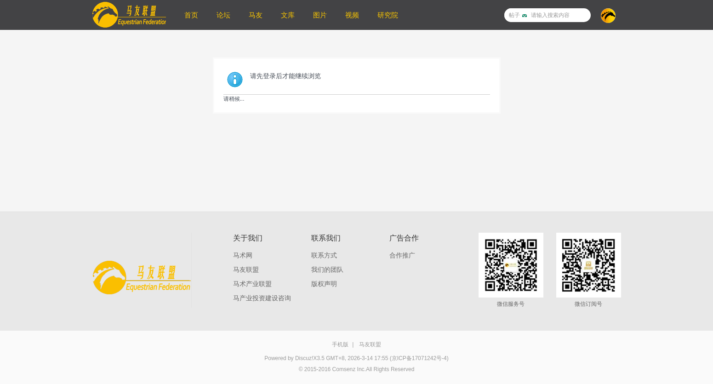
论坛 (223, 15)
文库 (288, 15)
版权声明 (324, 283)
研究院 (387, 15)
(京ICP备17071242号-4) (419, 358)
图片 (320, 15)
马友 (255, 15)
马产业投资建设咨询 (262, 298)
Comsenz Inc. (349, 369)
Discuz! (304, 358)
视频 (352, 15)
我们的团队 (327, 269)
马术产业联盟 (252, 283)
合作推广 (402, 255)
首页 (191, 15)
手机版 (340, 344)
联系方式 (324, 255)
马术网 (242, 255)
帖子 (514, 15)
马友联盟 (246, 269)
